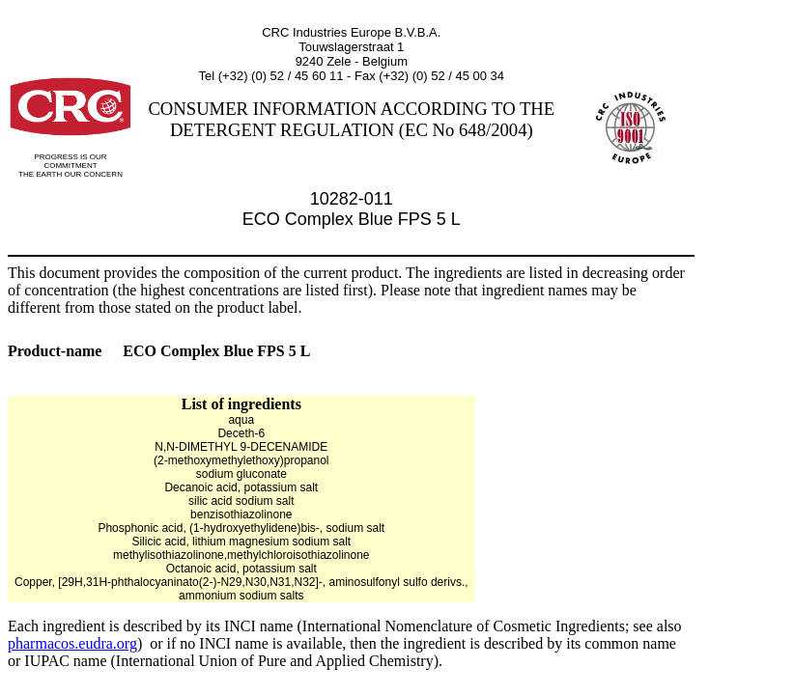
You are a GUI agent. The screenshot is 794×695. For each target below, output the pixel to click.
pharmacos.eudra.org (72, 643)
